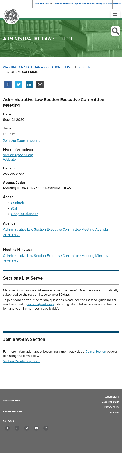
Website (9, 159)
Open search (115, 31)
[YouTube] (36, 428)
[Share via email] (39, 84)
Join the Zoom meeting (22, 141)
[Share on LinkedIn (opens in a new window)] (29, 84)
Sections (85, 67)
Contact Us (113, 412)
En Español (107, 3)
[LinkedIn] (17, 428)
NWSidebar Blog (11, 400)
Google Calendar (24, 214)
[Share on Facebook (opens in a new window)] (8, 84)
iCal (14, 208)
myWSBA (58, 3)
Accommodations (110, 402)
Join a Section (96, 351)
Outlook (17, 203)
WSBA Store (68, 3)
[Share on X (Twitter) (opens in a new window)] (18, 84)
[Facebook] (7, 428)
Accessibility (112, 397)
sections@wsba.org (18, 155)
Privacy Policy (111, 407)
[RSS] (46, 428)
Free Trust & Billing (94, 3)
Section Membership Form (21, 361)
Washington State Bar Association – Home (38, 67)
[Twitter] (26, 428)
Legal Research (80, 3)
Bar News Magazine (12, 411)
